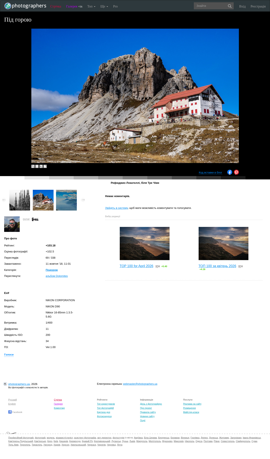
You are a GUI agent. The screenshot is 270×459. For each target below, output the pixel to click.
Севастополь (228, 441)
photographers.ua (19, 384)
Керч (49, 441)
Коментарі (59, 408)
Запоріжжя (236, 437)
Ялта (119, 444)
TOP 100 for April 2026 (136, 266)
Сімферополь (243, 441)
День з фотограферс (151, 404)
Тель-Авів (13, 444)
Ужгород (47, 444)
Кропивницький (102, 441)
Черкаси (91, 444)
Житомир (224, 437)
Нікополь (189, 441)
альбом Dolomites (57, 276)
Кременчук (75, 441)
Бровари (175, 437)
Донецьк (213, 437)
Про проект (146, 408)
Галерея (74, 6)
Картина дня (103, 412)
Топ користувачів (106, 404)
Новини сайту (147, 416)
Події (142, 420)
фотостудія (119, 437)
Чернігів (101, 444)
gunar (26, 218)
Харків (57, 444)
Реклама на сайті (192, 404)
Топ (91, 6)
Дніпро (204, 437)
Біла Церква (150, 437)
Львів (132, 441)
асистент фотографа (85, 437)
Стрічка (55, 6)
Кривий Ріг (87, 441)
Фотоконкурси (104, 416)
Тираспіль (37, 444)
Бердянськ (163, 437)
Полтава (208, 441)
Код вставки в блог (210, 172)
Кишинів (63, 441)
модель (51, 437)
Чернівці (111, 444)
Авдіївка (138, 437)
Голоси (8, 354)
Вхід (242, 6)
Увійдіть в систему (116, 207)
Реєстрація (258, 6)
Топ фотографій (105, 408)
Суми (254, 441)
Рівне (217, 441)
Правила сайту (148, 412)
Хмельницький (78, 444)
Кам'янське (40, 441)
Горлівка (195, 437)
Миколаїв (179, 441)
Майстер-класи (191, 412)
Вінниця (185, 437)
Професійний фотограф (21, 437)
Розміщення (189, 408)
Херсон (65, 444)
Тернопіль (25, 444)
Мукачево (167, 441)
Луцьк (125, 441)
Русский (12, 399)
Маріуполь (141, 441)
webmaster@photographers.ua (140, 383)
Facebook (15, 412)
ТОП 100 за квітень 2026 (217, 266)
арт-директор (104, 437)
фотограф (40, 437)
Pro (115, 6)
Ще (104, 6)
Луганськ (116, 441)
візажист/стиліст (64, 437)
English (12, 404)
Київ (56, 441)
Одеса (198, 441)
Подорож (52, 270)
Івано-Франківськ (252, 437)
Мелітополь (155, 441)
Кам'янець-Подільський (20, 441)
